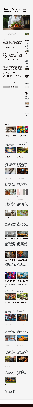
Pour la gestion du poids (12, 33)
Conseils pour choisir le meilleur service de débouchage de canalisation (10, 218)
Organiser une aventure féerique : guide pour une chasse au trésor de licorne (10, 156)
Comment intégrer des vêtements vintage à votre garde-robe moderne (23, 260)
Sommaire (13, 31)
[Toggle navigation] (4, 1)
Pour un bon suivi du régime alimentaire (12, 35)
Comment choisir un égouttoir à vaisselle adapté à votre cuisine (22, 302)
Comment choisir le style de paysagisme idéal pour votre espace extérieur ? (22, 156)
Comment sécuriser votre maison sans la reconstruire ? (10, 385)
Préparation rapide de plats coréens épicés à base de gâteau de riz (22, 239)
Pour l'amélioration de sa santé (12, 34)
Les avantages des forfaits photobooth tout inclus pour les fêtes (10, 281)
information (7, 50)
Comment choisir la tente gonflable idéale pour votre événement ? (22, 281)
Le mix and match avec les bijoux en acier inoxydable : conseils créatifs (10, 323)
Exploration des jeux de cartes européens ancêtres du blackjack (10, 260)
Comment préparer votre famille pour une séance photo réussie (23, 218)
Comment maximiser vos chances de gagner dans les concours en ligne (10, 302)
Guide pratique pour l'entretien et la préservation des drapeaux (22, 135)
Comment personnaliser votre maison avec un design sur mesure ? (27, 108)
